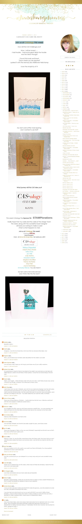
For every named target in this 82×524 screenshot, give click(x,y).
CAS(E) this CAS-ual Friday (69, 224)
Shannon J (6, 406)
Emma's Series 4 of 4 (68, 187)
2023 (63, 75)
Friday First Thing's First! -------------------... (71, 206)
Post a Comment (8, 511)
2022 (63, 77)
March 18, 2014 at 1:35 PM (10, 508)
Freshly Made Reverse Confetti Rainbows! (70, 198)
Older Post (53, 515)
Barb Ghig (6, 387)
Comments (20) (47, 334)
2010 (63, 239)
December (66, 92)
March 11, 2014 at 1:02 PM (10, 376)
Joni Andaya (7, 415)
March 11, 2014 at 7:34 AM (10, 359)
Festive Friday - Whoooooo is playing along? (69, 212)
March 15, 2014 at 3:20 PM (10, 497)
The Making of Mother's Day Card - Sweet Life (71, 115)
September (66, 98)
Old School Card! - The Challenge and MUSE (71, 141)
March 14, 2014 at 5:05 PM (10, 475)
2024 (63, 73)
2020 (63, 80)
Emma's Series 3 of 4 (68, 186)
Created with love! (67, 159)
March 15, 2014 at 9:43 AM (10, 483)
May (64, 105)
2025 (63, 71)
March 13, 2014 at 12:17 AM (11, 451)
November (66, 94)
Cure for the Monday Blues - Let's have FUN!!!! (71, 209)
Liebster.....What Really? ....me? (71, 161)
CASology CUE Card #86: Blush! (70, 154)
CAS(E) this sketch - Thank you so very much (71, 113)
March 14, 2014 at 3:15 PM (10, 468)
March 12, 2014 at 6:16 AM (10, 425)
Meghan (6, 355)
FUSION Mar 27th (67, 127)
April (65, 107)
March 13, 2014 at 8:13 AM (10, 460)
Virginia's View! (66, 215)
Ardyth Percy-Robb (29, 250)
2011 (63, 237)
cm (4, 500)
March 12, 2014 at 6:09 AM (10, 418)
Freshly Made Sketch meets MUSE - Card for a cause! (71, 167)
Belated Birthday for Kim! (69, 145)
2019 (63, 82)
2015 (63, 89)
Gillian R (6, 478)
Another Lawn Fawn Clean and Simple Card (70, 136)
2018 (63, 84)
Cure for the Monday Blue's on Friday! (70, 173)
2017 (63, 86)
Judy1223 (6, 463)
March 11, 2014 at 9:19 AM (10, 366)
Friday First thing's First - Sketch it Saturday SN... (71, 176)
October (66, 96)
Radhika (6, 342)
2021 (63, 78)
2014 (63, 91)
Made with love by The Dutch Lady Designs (49, 521)
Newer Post (5, 515)
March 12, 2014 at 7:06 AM (10, 433)
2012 (63, 235)
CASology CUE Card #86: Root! (70, 189)
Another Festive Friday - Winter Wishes (70, 143)
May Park (6, 446)
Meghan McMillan (29, 260)
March (65, 109)
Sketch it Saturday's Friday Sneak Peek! (71, 151)
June (64, 103)
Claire (15, 237)
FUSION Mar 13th (67, 178)
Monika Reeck (7, 486)
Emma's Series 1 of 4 (68, 182)
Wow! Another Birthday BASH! (70, 138)
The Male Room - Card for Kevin (70, 110)
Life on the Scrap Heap (26, 237)
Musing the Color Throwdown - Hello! (70, 203)
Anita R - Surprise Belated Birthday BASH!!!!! (71, 157)
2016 (63, 87)
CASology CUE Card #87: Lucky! (70, 129)
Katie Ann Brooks (8, 454)
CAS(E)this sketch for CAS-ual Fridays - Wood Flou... (70, 221)
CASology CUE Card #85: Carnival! (71, 214)
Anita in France (8, 398)
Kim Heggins (7, 471)
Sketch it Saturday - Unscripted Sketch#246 (70, 227)
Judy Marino (29, 256)
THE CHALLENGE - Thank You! (70, 126)
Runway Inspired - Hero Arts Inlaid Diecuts (71, 180)
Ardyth (5, 349)
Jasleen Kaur (7, 369)
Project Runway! (67, 134)
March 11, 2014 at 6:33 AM (10, 353)
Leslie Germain (8, 362)
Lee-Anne (6, 421)
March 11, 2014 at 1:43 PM (10, 384)
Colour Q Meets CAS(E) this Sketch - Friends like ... (71, 165)
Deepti (5, 379)
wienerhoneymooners (30, 521)
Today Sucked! (66, 153)
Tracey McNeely (29, 262)
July (64, 101)
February (66, 229)
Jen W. (5, 428)
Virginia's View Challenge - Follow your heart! (71, 218)
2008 (63, 242)
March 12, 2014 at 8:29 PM (10, 443)
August (65, 100)
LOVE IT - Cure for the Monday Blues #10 (70, 118)
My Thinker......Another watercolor (71, 191)
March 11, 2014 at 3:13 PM (10, 403)
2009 (63, 240)
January (66, 231)
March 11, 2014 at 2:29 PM (10, 395)
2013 (63, 233)
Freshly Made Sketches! (68, 195)
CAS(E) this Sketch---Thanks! (70, 223)
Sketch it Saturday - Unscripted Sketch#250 (70, 121)
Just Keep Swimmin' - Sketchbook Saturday (71, 132)
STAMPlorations (42, 217)
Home (29, 515)
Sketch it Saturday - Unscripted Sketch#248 (70, 170)
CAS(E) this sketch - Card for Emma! (69, 193)
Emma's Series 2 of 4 (68, 184)
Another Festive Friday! (68, 162)
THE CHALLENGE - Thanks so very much (71, 124)
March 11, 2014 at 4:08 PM (10, 412)
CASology (29, 42)
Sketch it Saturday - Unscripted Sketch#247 (70, 201)
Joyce (5, 436)
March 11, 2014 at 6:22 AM (10, 346)
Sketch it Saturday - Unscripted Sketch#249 (70, 148)
